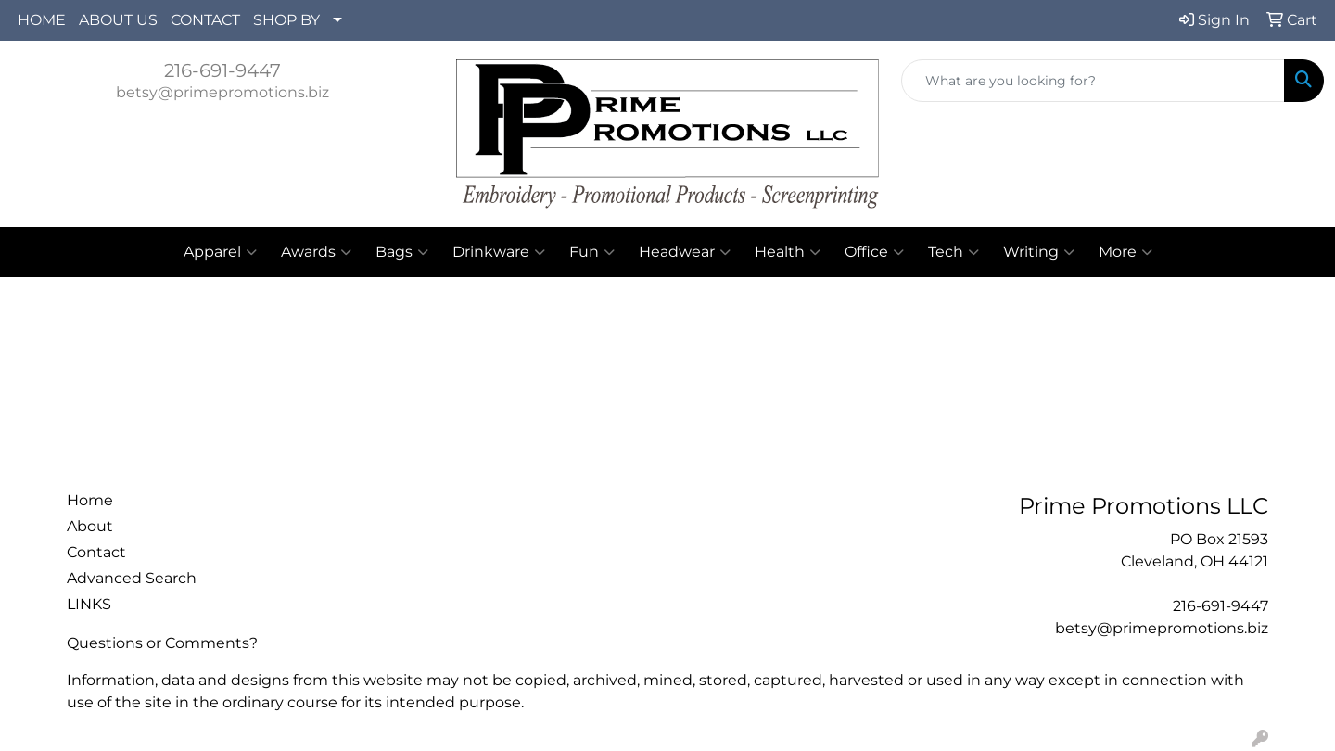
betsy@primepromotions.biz (222, 92)
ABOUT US (118, 20)
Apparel (220, 252)
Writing (1038, 252)
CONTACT (205, 20)
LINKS (89, 604)
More (1125, 252)
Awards (316, 252)
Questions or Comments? (162, 643)
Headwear (685, 252)
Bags (401, 252)
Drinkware (498, 252)
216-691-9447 (222, 70)
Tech (953, 252)
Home (90, 500)
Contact (96, 552)
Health (787, 252)
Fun (592, 252)
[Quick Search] (1093, 80)
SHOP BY (286, 20)
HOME (42, 20)
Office (874, 252)
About (90, 526)
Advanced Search (132, 578)
